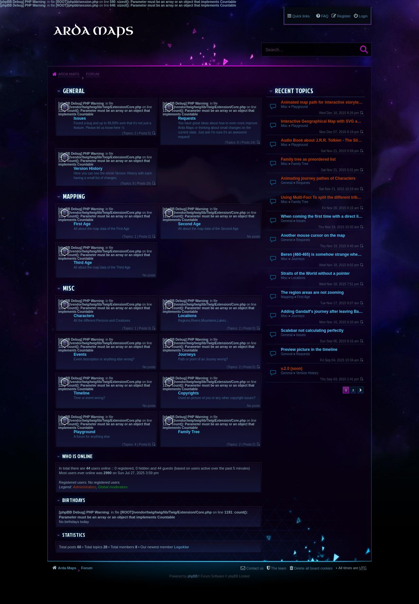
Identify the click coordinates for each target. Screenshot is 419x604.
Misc (284, 107)
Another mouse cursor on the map (313, 235)
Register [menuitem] (344, 16)
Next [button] (360, 390)
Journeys (298, 259)
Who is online (77, 456)
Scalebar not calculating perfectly (312, 330)
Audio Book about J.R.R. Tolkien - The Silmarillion (322, 140)
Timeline (81, 393)
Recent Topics (294, 90)
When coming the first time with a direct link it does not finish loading (322, 216)
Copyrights (188, 393)
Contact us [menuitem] (255, 568)
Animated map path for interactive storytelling (322, 102)
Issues (301, 221)
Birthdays (73, 500)
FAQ (324, 16)
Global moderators (113, 487)
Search (364, 49)
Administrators (84, 487)
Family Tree (299, 164)
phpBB (192, 576)
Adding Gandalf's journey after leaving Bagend (322, 311)
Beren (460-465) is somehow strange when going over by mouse (322, 254)
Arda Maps (68, 74)
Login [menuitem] (363, 16)
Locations (298, 278)
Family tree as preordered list (308, 159)
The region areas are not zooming (312, 292)
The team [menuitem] (278, 568)
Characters (84, 315)
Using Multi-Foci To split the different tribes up (322, 197)
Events (80, 354)
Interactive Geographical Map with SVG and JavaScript (322, 121)
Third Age (83, 262)
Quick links (301, 16)
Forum (92, 74)
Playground (299, 107)
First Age (303, 297)
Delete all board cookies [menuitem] (313, 568)
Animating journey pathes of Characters (318, 178)
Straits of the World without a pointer (315, 273)
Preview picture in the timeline (309, 349)
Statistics (73, 534)
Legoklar (181, 547)
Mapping (287, 297)
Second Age (189, 224)
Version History (307, 373)
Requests (303, 183)
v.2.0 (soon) (291, 368)
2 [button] (353, 390)
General (287, 183)
